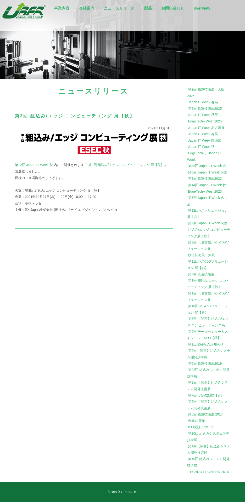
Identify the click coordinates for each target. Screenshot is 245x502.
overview (202, 8)
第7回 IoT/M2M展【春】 (206, 395)
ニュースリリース (119, 8)
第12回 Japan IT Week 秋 (34, 165)
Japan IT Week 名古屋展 (206, 128)
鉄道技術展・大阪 (201, 255)
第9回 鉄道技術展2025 (205, 108)
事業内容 (61, 8)
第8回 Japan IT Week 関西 (208, 172)
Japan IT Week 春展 (203, 102)
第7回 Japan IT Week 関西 (208, 223)
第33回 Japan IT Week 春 (207, 166)
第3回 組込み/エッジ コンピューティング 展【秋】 (126, 165)
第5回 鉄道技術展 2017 (205, 414)
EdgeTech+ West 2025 (205, 121)
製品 (148, 8)
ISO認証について (201, 427)
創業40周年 (196, 421)
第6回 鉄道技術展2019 (205, 363)
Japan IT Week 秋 (201, 147)
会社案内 (86, 8)
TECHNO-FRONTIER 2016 (208, 472)
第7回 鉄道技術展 (201, 274)
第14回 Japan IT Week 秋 (207, 185)
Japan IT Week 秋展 (203, 115)
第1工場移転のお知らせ (205, 344)
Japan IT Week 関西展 (205, 140)
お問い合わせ (172, 8)
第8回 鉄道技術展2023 (205, 178)
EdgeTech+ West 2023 (205, 191)
